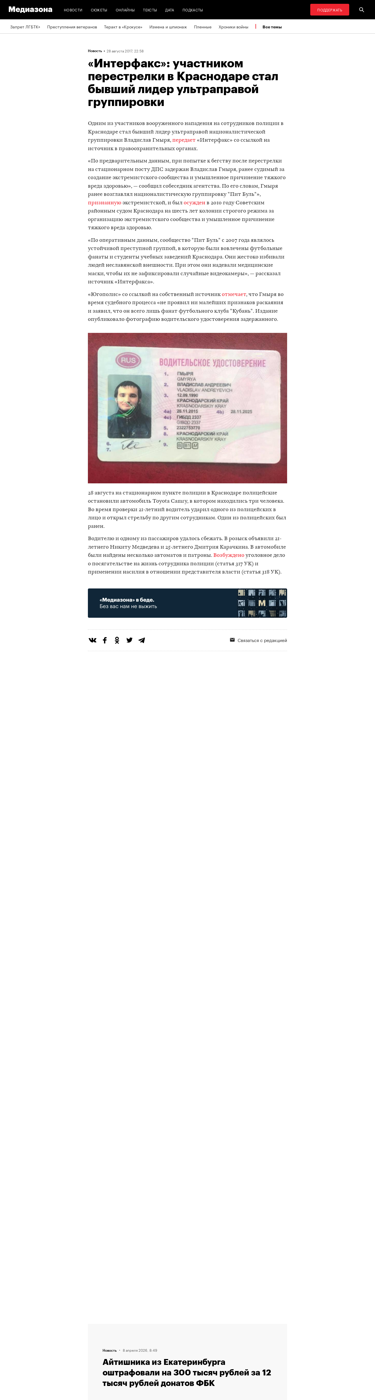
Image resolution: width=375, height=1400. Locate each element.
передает (184, 140)
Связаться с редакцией (258, 639)
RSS (168, 1326)
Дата (169, 9)
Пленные (203, 26)
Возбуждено (228, 555)
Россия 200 (173, 1359)
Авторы (97, 1348)
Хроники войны (233, 26)
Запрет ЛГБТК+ (25, 26)
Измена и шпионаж (168, 26)
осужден (194, 203)
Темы (95, 1359)
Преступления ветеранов (72, 26)
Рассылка (171, 1337)
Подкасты (193, 9)
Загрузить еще (187, 1137)
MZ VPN (169, 1348)
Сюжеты (99, 9)
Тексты (150, 9)
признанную (104, 203)
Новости (73, 9)
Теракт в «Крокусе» (123, 26)
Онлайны (125, 9)
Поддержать (329, 9)
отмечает (234, 294)
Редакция (99, 1326)
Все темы (272, 26)
